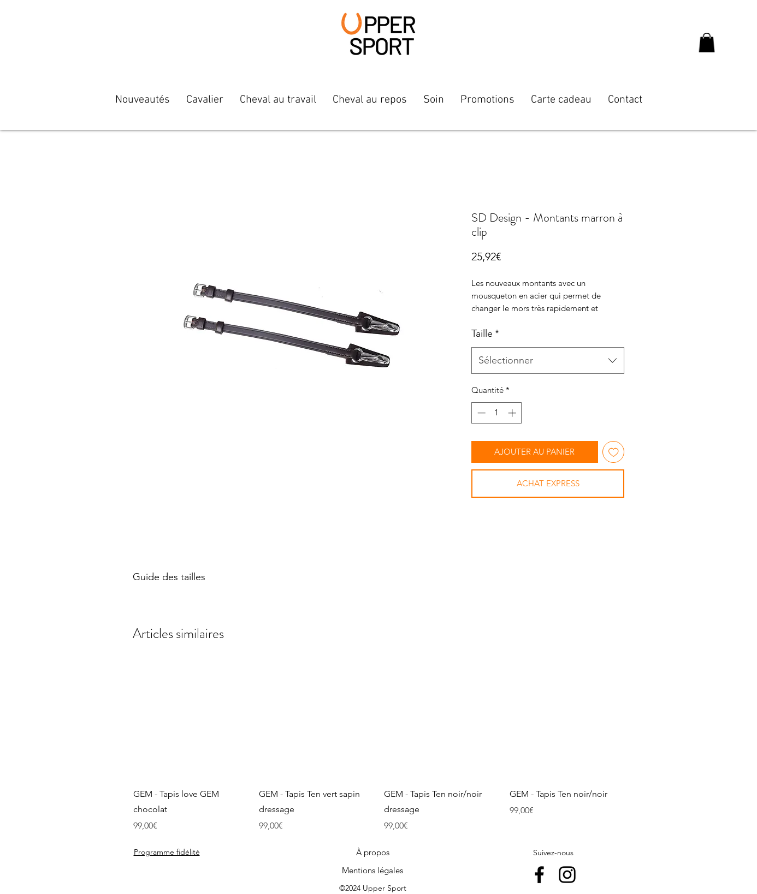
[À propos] (372, 852)
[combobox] (547, 360)
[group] (378, 748)
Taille (485, 333)
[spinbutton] (497, 413)
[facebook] (539, 874)
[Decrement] (480, 413)
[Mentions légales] (372, 870)
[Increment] (513, 413)
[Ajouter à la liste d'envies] (613, 452)
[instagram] (567, 874)
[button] (707, 42)
